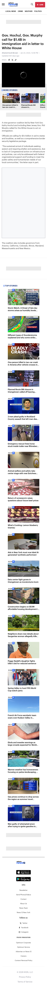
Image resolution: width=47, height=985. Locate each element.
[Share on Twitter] (12, 60)
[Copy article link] (16, 60)
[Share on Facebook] (9, 60)
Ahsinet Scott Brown (10, 53)
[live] (40, 4)
